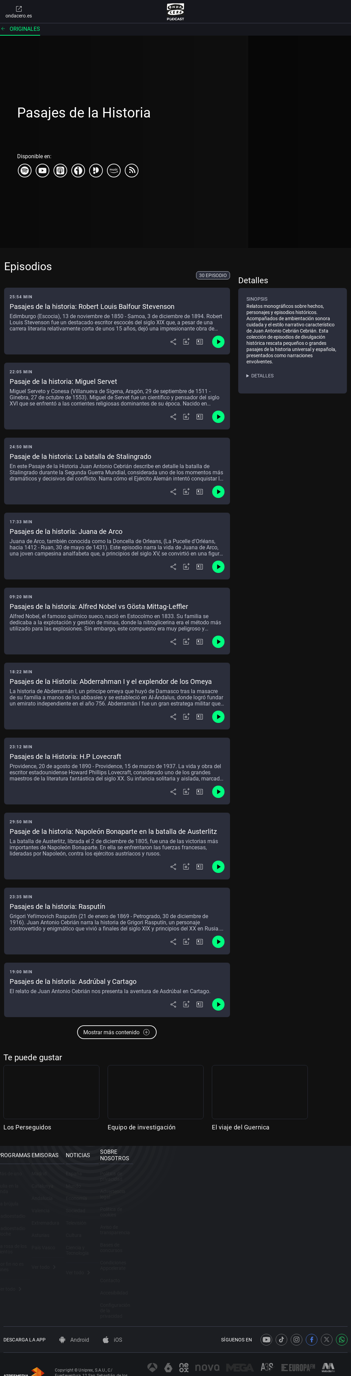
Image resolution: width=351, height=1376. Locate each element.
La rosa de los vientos (26, 1244)
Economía (193, 1207)
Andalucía (103, 1207)
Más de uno (15, 1183)
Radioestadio (17, 1220)
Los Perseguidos (27, 1127)
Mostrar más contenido (116, 1032)
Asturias (102, 1244)
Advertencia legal (290, 1195)
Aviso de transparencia (296, 1220)
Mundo (189, 1195)
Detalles (262, 375)
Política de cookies (291, 1207)
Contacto (282, 1257)
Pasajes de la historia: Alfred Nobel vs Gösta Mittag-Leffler (99, 606)
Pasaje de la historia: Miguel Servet (63, 381)
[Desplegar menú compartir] (173, 342)
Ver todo (15, 1276)
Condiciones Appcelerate (298, 1244)
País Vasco (105, 1257)
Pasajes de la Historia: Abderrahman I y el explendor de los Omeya (111, 681)
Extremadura (107, 1232)
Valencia (102, 1220)
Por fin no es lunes (22, 1257)
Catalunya (104, 1195)
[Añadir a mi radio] (186, 342)
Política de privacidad (294, 1183)
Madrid (100, 1183)
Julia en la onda (20, 1195)
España (190, 1183)
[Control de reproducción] (218, 342)
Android (74, 1314)
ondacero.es (18, 11)
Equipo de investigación (142, 1127)
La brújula (14, 1207)
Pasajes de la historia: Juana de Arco (66, 531)
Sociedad (192, 1220)
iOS (112, 1314)
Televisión (192, 1232)
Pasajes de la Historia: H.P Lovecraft (65, 756)
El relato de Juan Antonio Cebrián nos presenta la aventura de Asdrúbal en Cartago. (110, 991)
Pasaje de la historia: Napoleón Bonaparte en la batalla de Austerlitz (113, 831)
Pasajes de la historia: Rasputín (57, 906)
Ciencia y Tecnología (203, 1257)
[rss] (131, 170)
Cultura (190, 1244)
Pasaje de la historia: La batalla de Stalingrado (80, 456)
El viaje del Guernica (241, 1127)
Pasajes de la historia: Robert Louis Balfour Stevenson (92, 306)
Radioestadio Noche (24, 1232)
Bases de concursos (293, 1232)
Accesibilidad (286, 1269)
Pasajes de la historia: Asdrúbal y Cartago (73, 981)
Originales (20, 29)
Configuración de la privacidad (304, 1281)
